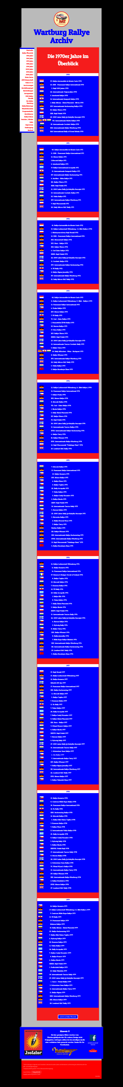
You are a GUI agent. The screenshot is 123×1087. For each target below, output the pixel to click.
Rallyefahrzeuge (27, 106)
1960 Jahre (29, 58)
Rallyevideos (28, 117)
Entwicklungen (28, 91)
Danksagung (29, 127)
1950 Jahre (29, 56)
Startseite (29, 50)
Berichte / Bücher (27, 119)
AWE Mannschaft (27, 80)
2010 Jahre (29, 72)
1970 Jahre (29, 61)
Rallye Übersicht (27, 53)
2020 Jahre (29, 74)
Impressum (29, 125)
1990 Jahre (29, 66)
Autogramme (28, 93)
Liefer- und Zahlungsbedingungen (30, 1066)
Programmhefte (27, 111)
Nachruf (30, 130)
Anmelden (97, 1076)
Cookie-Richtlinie (26, 1072)
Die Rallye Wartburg (29, 102)
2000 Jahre (29, 69)
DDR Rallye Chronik (29, 97)
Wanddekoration (27, 109)
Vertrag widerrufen (36, 1072)
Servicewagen (28, 85)
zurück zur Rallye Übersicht (68, 1017)
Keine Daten (29, 77)
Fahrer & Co (29, 83)
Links (31, 122)
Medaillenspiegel (27, 88)
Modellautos (29, 114)
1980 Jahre (29, 64)
